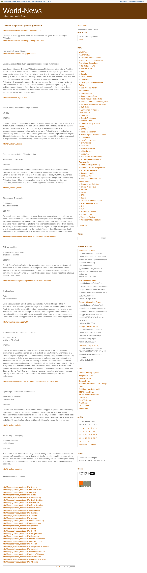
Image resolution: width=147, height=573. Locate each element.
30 (86, 441)
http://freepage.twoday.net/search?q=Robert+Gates (22, 490)
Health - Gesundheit (88, 132)
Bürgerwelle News (86, 376)
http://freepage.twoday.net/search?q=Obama (20, 487)
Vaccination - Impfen (88, 212)
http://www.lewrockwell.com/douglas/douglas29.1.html (23, 41)
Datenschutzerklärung (89, 96)
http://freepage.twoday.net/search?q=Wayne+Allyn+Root (24, 559)
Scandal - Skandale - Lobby (91, 201)
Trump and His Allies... (87, 251)
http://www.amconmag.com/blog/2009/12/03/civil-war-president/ (27, 281)
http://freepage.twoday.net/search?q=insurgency (21, 536)
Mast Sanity (83, 403)
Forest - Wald (86, 115)
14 (80, 435)
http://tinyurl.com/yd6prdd (12, 144)
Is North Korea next (88, 148)
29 (83, 441)
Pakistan (84, 190)
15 (83, 435)
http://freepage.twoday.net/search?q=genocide (20, 526)
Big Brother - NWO (88, 66)
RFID (83, 195)
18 (91, 435)
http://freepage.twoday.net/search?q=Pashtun (20, 513)
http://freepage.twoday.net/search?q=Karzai (19, 495)
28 (80, 441)
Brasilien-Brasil (86, 69)
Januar (93, 445)
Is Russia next (86, 151)
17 (89, 435)
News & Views (86, 176)
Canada (84, 74)
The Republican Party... (88, 280)
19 (94, 435)
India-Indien (85, 137)
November (83, 445)
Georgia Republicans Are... (89, 327)
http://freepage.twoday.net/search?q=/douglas (20, 562)
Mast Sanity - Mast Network (91, 157)
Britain (83, 71)
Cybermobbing (86, 93)
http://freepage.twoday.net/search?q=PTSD (19, 531)
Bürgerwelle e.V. (85, 378)
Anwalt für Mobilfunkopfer (88, 395)
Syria (82, 206)
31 (89, 441)
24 (89, 438)
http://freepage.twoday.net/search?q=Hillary (19, 492)
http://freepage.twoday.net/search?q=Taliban (20, 516)
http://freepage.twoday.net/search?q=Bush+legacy (22, 497)
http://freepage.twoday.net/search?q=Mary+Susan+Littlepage (26, 546)
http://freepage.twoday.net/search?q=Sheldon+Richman (24, 552)
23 (86, 438)
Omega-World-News (88, 187)
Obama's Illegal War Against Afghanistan (22, 26)
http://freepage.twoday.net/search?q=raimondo (20, 549)
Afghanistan (25, 1)
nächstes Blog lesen (136, 1)
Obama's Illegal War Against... (42, 1)
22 (83, 438)
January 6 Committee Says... (90, 302)
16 (86, 435)
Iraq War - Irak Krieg (88, 140)
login (81, 39)
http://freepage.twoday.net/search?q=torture (19, 528)
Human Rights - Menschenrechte (93, 135)
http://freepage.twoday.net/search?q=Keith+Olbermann (24, 539)
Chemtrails (85, 80)
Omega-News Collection (90, 184)
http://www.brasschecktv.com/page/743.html (19, 54)
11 (91, 431)
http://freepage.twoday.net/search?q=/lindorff (20, 544)
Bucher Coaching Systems (89, 373)
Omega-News (84, 381)
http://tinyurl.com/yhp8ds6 (13, 188)
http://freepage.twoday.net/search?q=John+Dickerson (23, 554)
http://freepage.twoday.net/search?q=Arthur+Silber (22, 557)
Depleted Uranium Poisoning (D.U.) (94, 102)
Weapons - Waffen (88, 217)
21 (80, 438)
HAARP (83, 129)
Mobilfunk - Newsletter (89, 170)
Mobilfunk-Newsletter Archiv (89, 389)
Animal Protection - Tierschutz (92, 58)
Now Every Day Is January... (90, 345)
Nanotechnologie (87, 173)
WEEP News (84, 406)
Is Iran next (85, 146)
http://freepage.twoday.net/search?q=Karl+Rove (21, 503)
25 (91, 438)
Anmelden (123, 1)
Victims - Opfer (86, 214)
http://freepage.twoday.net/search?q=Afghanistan (21, 510)
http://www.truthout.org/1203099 (15, 97)
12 (94, 431)
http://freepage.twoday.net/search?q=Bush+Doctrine (23, 500)
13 (96, 431)
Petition (83, 192)
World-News (22, 11)
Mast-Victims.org (85, 400)
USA (82, 209)
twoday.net (7, 1)
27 (96, 438)
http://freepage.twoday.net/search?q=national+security (23, 521)
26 (94, 438)
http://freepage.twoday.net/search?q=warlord (20, 518)
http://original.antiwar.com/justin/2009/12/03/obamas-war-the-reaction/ (29, 237)
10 (89, 431)
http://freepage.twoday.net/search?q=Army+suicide (22, 534)
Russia (83, 198)
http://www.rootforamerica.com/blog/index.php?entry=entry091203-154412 (31, 381)
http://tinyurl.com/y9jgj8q (12, 425)
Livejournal (85, 154)
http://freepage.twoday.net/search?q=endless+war (22, 523)
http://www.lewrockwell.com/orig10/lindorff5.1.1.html (22, 30)
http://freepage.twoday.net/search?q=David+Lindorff (22, 541)
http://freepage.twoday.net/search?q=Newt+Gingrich (23, 505)
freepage (16, 1)
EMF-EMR (85, 107)
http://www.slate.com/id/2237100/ (15, 322)
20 (96, 435)
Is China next (86, 143)
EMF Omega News (86, 392)
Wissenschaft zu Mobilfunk (91, 220)
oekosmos (83, 398)
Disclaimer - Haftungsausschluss (93, 104)
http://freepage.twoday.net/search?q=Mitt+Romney (22, 508)
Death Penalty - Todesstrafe (91, 99)
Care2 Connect (86, 77)
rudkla (59, 567)
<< (145, 1)
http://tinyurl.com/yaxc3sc (12, 469)
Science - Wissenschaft (89, 203)
